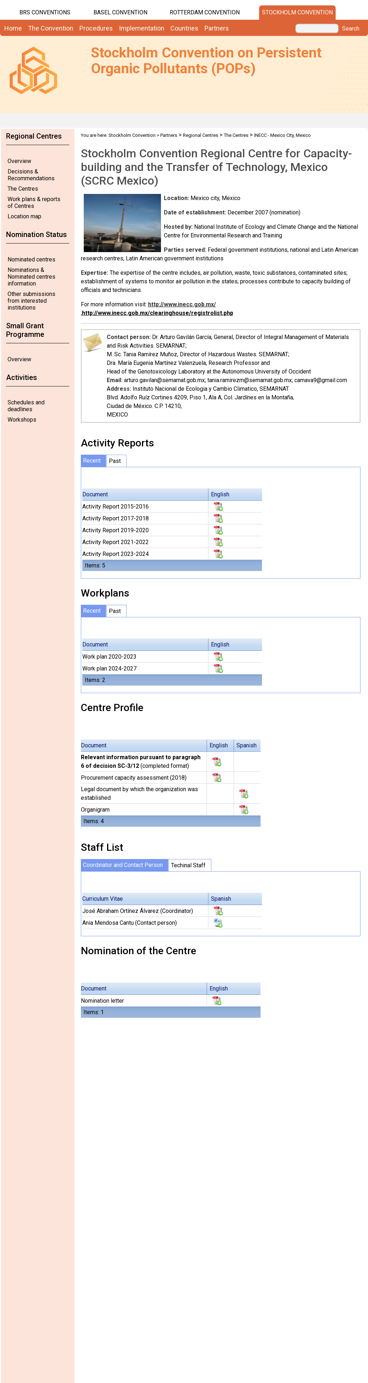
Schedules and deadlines (26, 406)
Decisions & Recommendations (31, 175)
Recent (92, 460)
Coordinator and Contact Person (123, 865)
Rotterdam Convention (205, 12)
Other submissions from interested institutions (31, 301)
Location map (24, 216)
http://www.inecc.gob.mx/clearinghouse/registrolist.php (157, 313)
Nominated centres (31, 259)
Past (115, 461)
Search (350, 29)
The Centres (23, 188)
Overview (19, 161)
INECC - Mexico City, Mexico (282, 135)
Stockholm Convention (297, 12)
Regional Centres (200, 135)
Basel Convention (120, 12)
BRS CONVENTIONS (44, 12)
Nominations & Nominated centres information (31, 276)
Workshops (22, 419)
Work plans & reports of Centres (34, 202)
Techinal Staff (188, 865)
